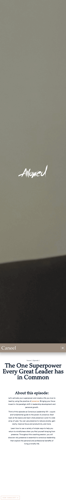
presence (35, 401)
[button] (62, 348)
